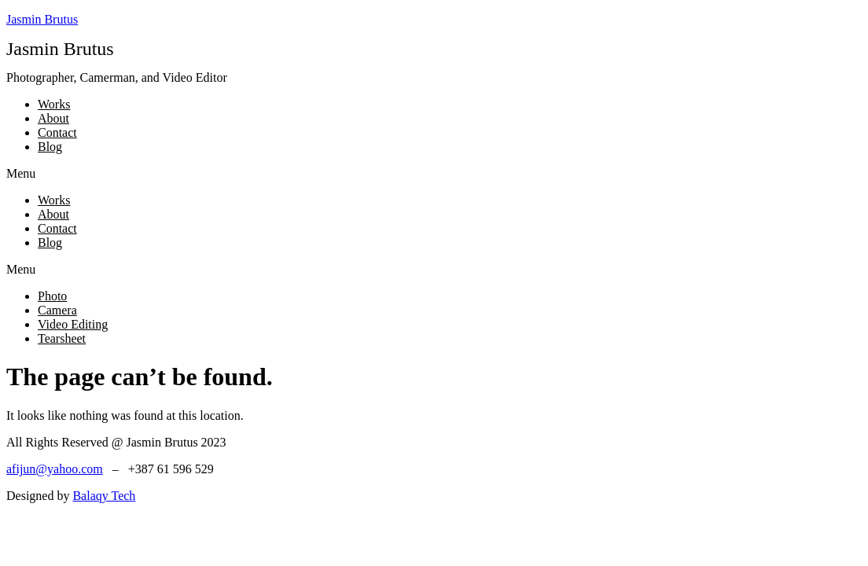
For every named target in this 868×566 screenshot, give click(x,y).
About (53, 118)
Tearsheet (62, 338)
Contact (57, 132)
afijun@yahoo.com (54, 469)
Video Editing (73, 324)
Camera (57, 310)
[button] (434, 174)
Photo (52, 296)
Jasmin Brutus (42, 19)
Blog (50, 146)
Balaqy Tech (103, 495)
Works (54, 104)
